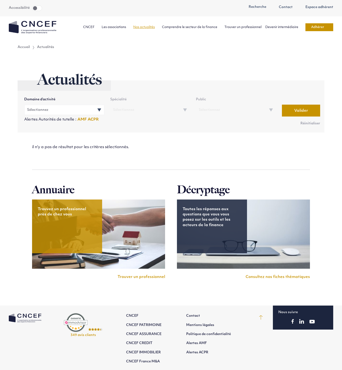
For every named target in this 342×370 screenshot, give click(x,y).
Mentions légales (200, 325)
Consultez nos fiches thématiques (278, 277)
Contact (283, 7)
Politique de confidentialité (208, 334)
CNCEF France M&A (143, 361)
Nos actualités (145, 27)
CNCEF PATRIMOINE (144, 325)
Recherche (254, 7)
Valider (301, 111)
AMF (82, 120)
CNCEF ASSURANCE (144, 334)
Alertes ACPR (197, 352)
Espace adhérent (316, 7)
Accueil (24, 47)
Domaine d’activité (39, 99)
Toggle (37, 8)
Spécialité (118, 99)
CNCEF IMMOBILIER (143, 352)
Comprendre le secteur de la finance (191, 27)
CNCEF (90, 27)
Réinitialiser (310, 123)
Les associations (115, 27)
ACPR (93, 120)
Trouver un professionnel (242, 27)
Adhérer (319, 27)
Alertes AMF (196, 343)
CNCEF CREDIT (139, 343)
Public (201, 99)
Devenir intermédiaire (283, 27)
